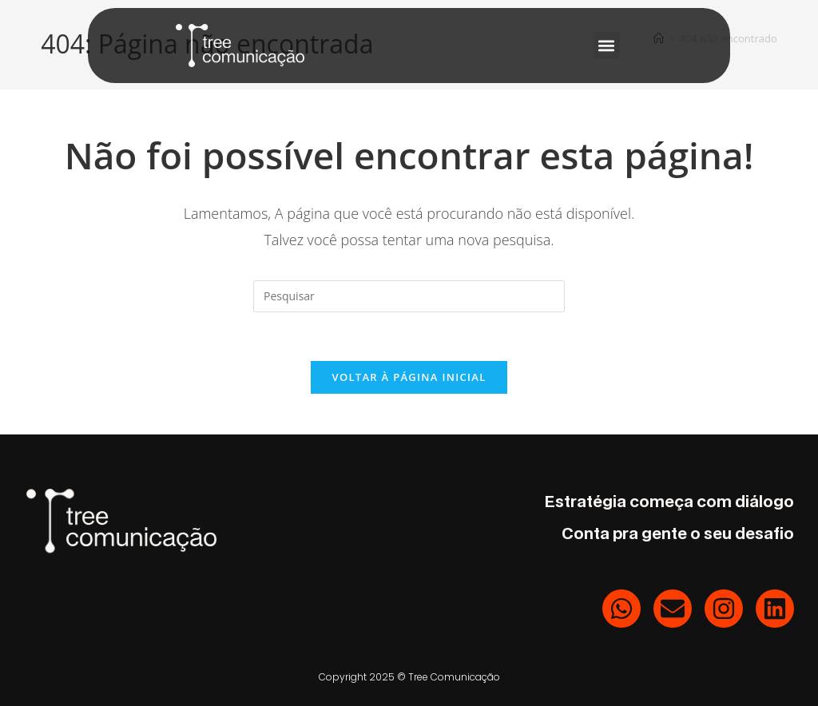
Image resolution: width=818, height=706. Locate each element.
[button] (607, 45)
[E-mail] (672, 608)
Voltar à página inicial (409, 377)
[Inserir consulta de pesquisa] (409, 296)
